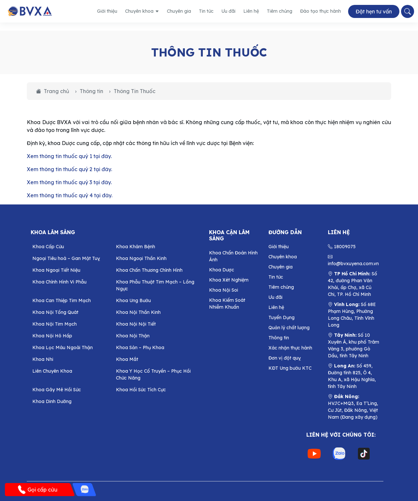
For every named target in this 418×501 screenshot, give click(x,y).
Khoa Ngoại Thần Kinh (141, 258)
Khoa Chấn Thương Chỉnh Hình (149, 270)
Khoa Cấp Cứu (48, 247)
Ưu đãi (228, 11)
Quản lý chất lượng (289, 328)
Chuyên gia (179, 11)
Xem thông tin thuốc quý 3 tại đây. (69, 182)
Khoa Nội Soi (223, 290)
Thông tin (91, 91)
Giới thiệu (107, 11)
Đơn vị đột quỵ (284, 358)
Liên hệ (251, 11)
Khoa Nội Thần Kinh (138, 312)
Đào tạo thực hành (320, 11)
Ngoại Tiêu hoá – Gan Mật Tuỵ (66, 258)
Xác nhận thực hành (290, 348)
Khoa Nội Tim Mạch (54, 324)
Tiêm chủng (279, 11)
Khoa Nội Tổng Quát (55, 312)
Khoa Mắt (127, 359)
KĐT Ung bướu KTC (290, 368)
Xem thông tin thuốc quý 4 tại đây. (69, 195)
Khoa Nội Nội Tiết (136, 324)
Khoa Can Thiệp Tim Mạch (61, 300)
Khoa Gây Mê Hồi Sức (56, 390)
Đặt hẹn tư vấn (374, 11)
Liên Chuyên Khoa (52, 371)
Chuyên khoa (142, 11)
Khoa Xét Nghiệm (229, 280)
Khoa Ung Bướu (133, 300)
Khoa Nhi (42, 359)
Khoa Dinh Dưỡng (52, 401)
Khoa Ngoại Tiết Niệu (56, 270)
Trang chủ (52, 91)
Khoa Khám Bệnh (135, 247)
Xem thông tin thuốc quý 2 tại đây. (69, 169)
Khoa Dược (221, 270)
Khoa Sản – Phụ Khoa (140, 347)
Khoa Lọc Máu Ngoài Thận (62, 347)
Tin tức (206, 11)
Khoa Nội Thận (133, 336)
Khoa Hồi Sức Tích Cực (141, 390)
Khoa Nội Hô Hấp (52, 336)
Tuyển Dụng (281, 317)
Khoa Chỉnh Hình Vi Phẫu (59, 282)
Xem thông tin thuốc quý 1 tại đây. (69, 156)
